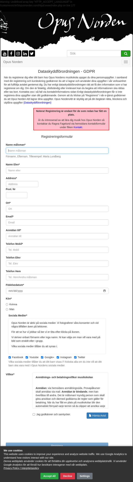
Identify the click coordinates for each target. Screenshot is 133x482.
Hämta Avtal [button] (97, 415)
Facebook (15, 357)
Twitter (79, 357)
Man (10, 309)
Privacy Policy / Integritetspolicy (21, 468)
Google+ (47, 357)
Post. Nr (11, 189)
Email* (10, 216)
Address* (11, 178)
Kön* (9, 298)
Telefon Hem (13, 271)
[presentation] (33, 432)
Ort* (8, 202)
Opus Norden (13, 62)
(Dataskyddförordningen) (37, 102)
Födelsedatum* (15, 284)
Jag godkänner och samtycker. (70, 416)
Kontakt (78, 127)
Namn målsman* (15, 144)
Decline (67, 476)
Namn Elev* (13, 164)
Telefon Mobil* (14, 243)
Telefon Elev (13, 257)
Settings (85, 476)
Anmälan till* (13, 230)
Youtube (32, 357)
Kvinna (11, 304)
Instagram (64, 357)
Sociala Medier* (17, 315)
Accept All (49, 476)
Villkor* (10, 374)
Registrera (57, 445)
